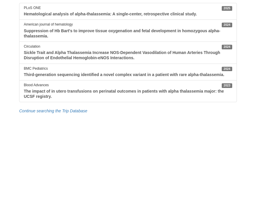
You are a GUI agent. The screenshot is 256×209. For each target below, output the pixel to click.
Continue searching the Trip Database (53, 111)
